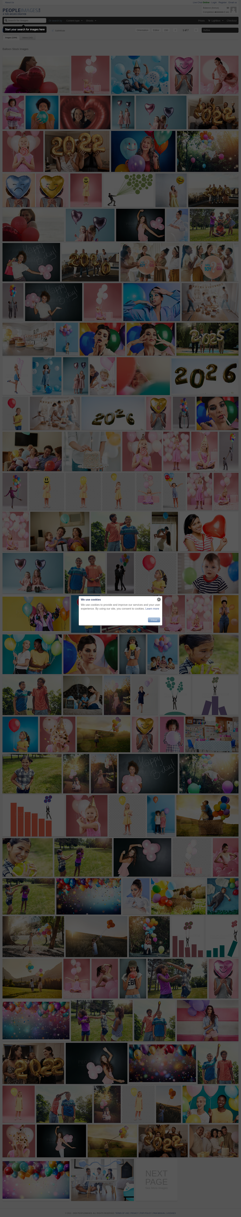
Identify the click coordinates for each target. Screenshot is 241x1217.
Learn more (152, 608)
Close (154, 619)
